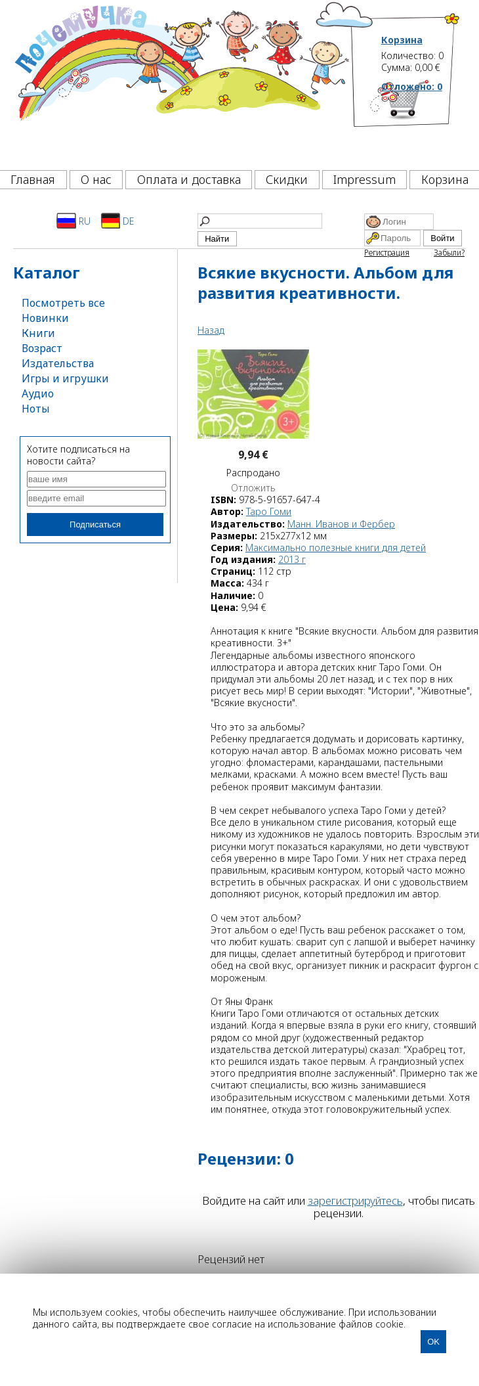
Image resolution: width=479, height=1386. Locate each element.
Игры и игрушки (65, 378)
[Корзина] (421, 121)
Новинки (45, 318)
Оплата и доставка (189, 179)
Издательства (58, 363)
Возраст (42, 348)
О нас (96, 179)
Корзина (402, 40)
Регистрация (386, 252)
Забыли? (449, 252)
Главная (32, 179)
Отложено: (411, 86)
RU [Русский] (73, 221)
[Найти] (260, 221)
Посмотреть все (63, 303)
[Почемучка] (181, 81)
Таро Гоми (268, 511)
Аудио (38, 393)
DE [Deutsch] (118, 221)
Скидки (287, 179)
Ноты (36, 408)
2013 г (292, 559)
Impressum (364, 179)
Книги (38, 333)
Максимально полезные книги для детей (335, 547)
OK (433, 1342)
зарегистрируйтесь (355, 1200)
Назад (211, 330)
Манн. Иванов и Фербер (341, 524)
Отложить (253, 488)
